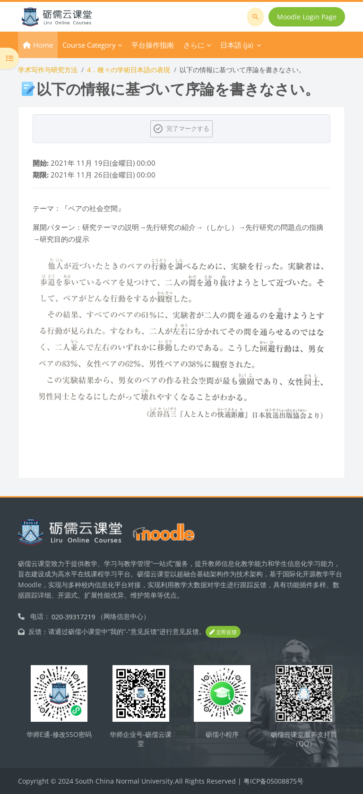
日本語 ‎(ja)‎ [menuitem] (236, 45)
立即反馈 (223, 631)
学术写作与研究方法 (48, 69)
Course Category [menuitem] (89, 45)
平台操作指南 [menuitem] (152, 45)
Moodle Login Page (307, 16)
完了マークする (187, 128)
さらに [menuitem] (194, 45)
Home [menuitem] (43, 45)
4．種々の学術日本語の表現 (128, 69)
